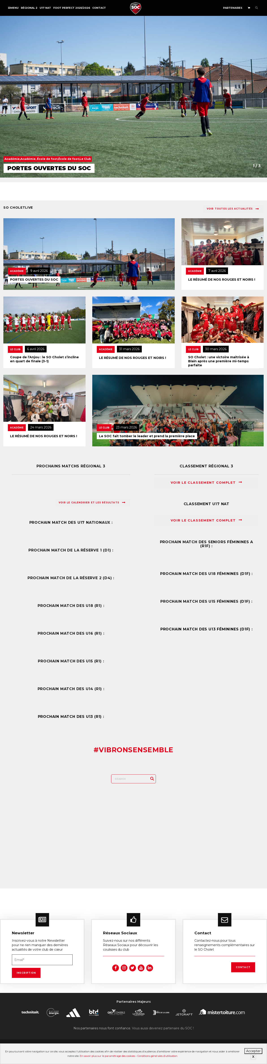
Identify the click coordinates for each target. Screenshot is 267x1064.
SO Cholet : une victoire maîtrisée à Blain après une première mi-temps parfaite (218, 361)
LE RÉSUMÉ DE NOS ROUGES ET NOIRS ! (221, 280)
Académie (17, 271)
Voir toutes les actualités (233, 208)
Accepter (253, 1051)
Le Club (15, 349)
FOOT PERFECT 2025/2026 (71, 7)
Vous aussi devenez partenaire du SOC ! (163, 1028)
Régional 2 (29, 7)
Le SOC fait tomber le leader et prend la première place (147, 436)
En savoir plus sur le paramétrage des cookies (107, 1056)
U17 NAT (45, 7)
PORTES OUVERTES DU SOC (34, 280)
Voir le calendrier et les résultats (92, 502)
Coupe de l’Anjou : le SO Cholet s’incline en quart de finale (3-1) (44, 359)
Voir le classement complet (206, 483)
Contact (99, 7)
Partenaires (232, 7)
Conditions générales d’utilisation (157, 1056)
